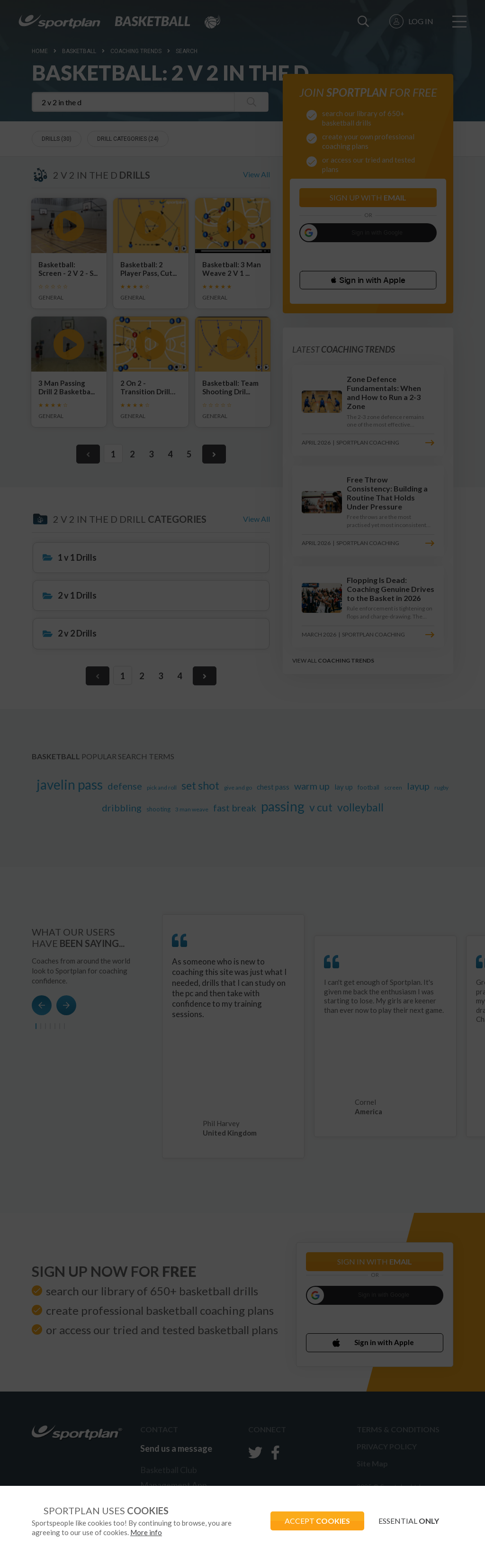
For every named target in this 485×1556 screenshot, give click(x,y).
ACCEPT (317, 1520)
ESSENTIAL (408, 1520)
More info (146, 1532)
